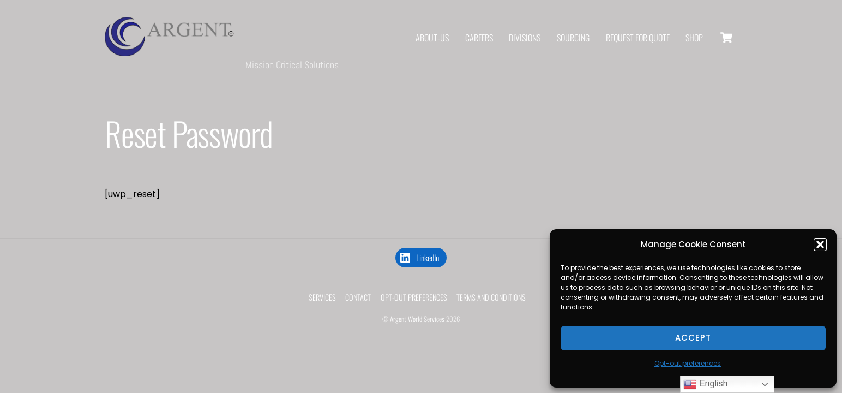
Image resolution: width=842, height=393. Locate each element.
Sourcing (573, 38)
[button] (820, 244)
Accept (693, 337)
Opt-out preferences (687, 363)
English (705, 384)
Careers (479, 38)
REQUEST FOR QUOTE (638, 38)
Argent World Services (417, 320)
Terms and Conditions (491, 299)
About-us (432, 38)
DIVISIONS (524, 38)
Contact (358, 299)
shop (694, 38)
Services (322, 299)
